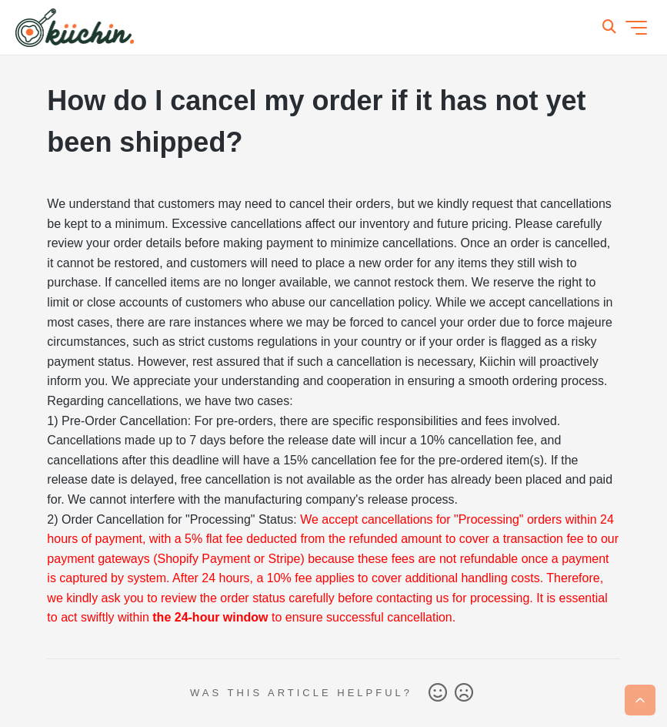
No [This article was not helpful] (464, 693)
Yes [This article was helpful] (438, 693)
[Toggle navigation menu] (636, 28)
